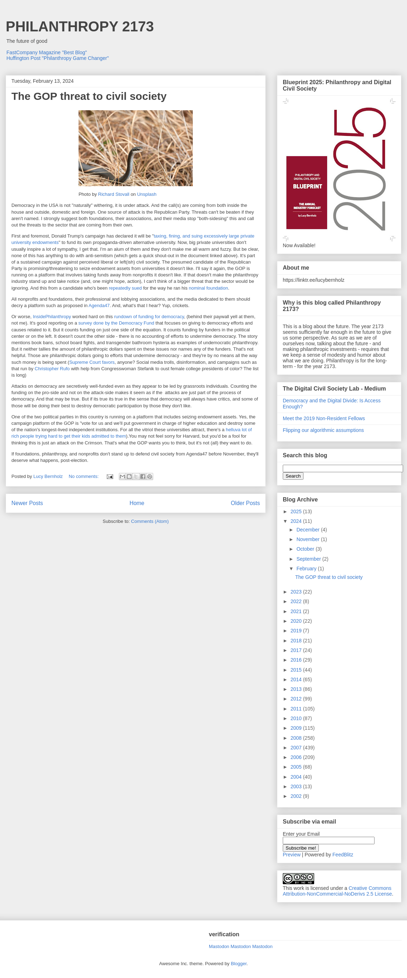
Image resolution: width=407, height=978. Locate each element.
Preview (292, 854)
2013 (297, 689)
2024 (297, 521)
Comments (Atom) (150, 521)
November (308, 539)
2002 (297, 796)
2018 (297, 640)
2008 (297, 738)
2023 (297, 592)
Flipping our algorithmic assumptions (323, 430)
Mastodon (219, 946)
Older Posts (245, 503)
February (307, 568)
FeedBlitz (342, 854)
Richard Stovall (113, 194)
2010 (297, 718)
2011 (297, 709)
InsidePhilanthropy (52, 316)
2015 (297, 670)
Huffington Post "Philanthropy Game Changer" (57, 58)
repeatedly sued (125, 288)
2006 (297, 757)
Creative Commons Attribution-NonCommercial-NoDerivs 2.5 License (337, 891)
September (309, 559)
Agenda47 (99, 305)
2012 (297, 699)
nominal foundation (208, 288)
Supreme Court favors (92, 362)
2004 (297, 777)
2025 (297, 511)
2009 (297, 728)
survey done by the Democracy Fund (115, 323)
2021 (297, 611)
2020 (297, 621)
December (308, 530)
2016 (297, 660)
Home (137, 503)
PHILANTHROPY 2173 (80, 26)
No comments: (84, 476)
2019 (297, 630)
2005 (297, 767)
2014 (297, 679)
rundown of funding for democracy (149, 316)
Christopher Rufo (52, 368)
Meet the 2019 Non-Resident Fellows (324, 418)
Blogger (238, 963)
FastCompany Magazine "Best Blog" (46, 52)
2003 (297, 786)
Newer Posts (27, 503)
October (306, 549)
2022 (297, 601)
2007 (297, 747)
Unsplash (146, 194)
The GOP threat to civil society (89, 96)
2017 (297, 650)
